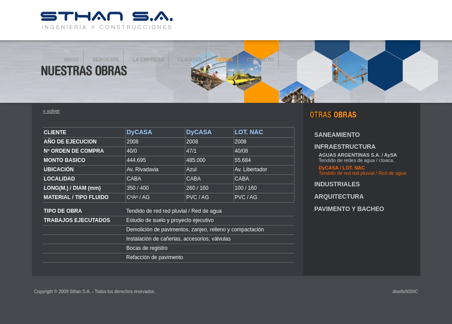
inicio (71, 59)
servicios (106, 59)
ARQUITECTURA (339, 196)
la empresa (148, 59)
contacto (260, 59)
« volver (51, 110)
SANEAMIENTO (337, 134)
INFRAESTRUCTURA (345, 146)
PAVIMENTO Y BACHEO (349, 208)
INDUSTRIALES (337, 184)
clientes (190, 59)
